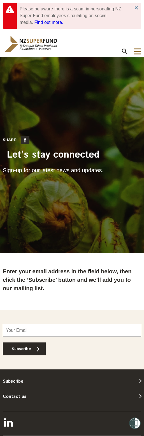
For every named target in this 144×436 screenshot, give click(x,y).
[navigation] (31, 44)
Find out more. (48, 22)
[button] (124, 51)
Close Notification (136, 8)
